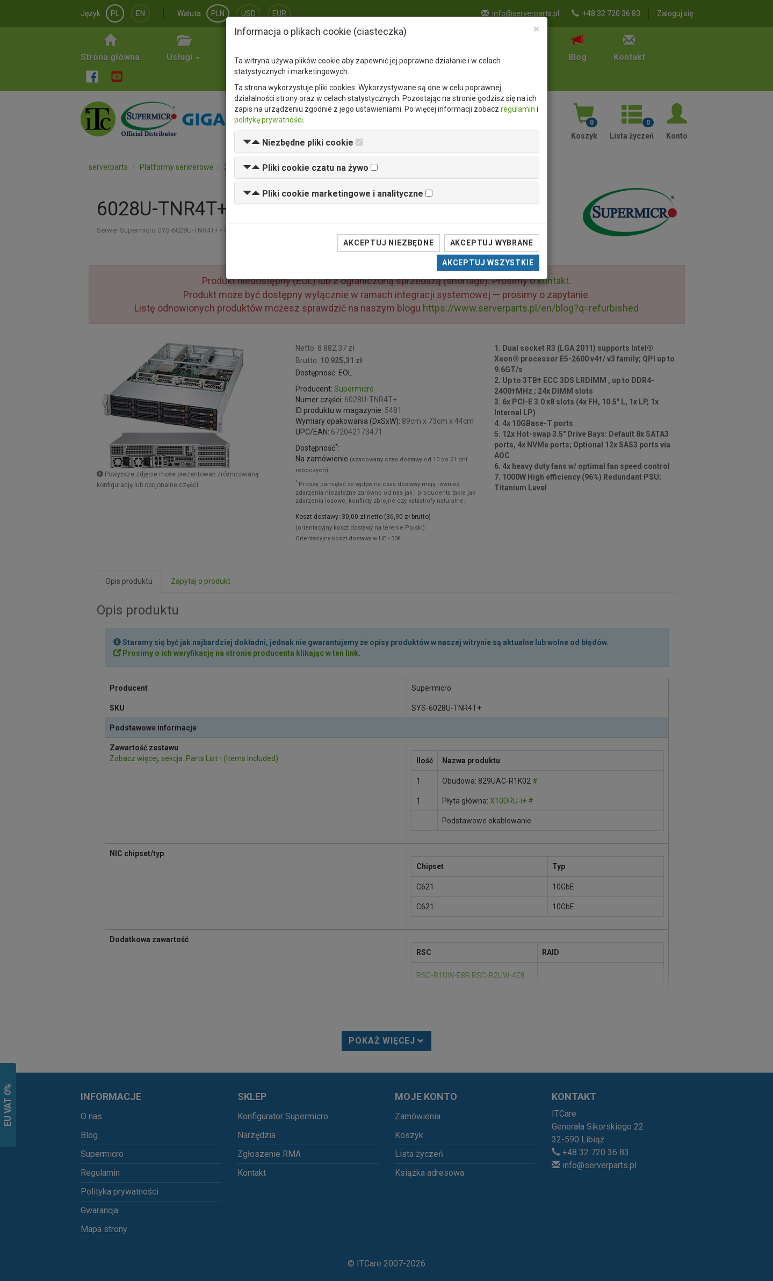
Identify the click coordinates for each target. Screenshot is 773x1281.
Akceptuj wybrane (491, 242)
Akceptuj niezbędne (388, 242)
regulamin (518, 109)
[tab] (387, 142)
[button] (298, 142)
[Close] (536, 29)
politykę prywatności (268, 119)
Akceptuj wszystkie (487, 262)
